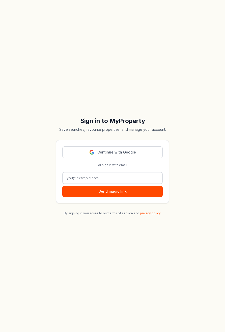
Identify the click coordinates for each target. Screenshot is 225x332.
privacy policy (150, 213)
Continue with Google (112, 152)
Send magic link (113, 191)
